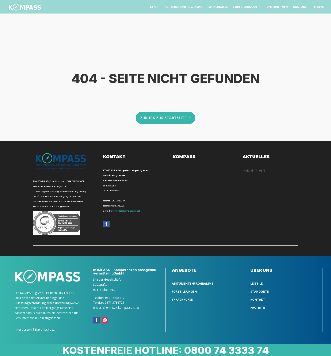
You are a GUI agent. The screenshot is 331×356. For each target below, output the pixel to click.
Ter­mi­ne (318, 7)
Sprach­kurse (218, 7)
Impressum (23, 329)
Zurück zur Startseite (163, 117)
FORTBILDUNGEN (184, 291)
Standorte (259, 291)
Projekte (257, 308)
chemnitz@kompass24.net (125, 210)
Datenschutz (45, 329)
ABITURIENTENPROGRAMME (192, 283)
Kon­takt (300, 7)
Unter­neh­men (277, 7)
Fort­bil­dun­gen (245, 7)
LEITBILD (256, 283)
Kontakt (257, 300)
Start (154, 7)
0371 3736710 (118, 200)
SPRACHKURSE (182, 300)
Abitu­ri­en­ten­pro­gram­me (184, 7)
